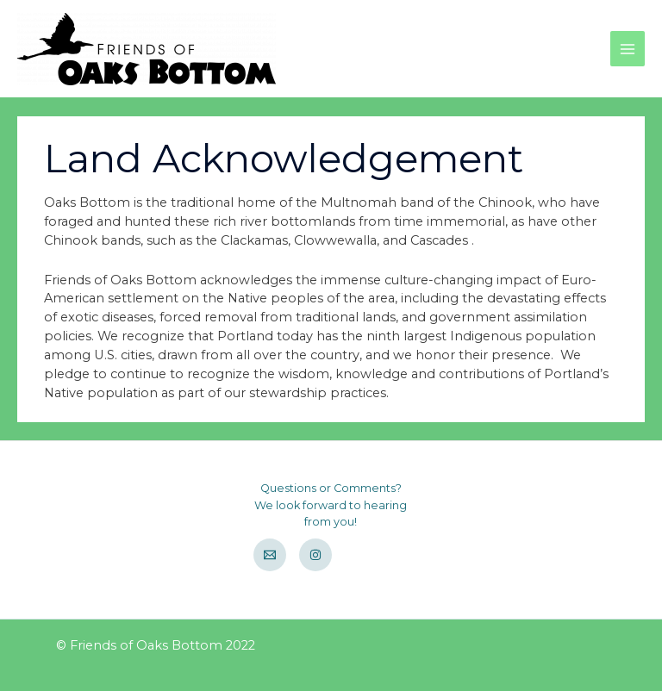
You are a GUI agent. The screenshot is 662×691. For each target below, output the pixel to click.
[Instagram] (315, 554)
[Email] (269, 554)
